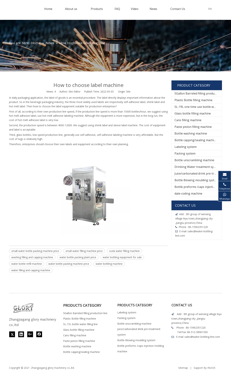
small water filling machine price (84, 251)
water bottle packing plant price (78, 257)
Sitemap (183, 367)
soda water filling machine (124, 251)
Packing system (185, 153)
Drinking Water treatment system (197, 167)
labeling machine (74, 115)
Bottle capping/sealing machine (196, 140)
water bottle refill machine (26, 263)
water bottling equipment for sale (122, 257)
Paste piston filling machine (193, 127)
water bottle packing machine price (68, 263)
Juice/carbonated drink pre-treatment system (198, 173)
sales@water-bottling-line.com (202, 336)
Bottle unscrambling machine (194, 160)
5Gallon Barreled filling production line (198, 93)
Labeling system (186, 147)
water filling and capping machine (30, 270)
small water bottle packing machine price (35, 251)
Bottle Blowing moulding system (196, 180)
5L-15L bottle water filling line (80, 324)
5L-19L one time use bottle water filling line (198, 107)
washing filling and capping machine (32, 257)
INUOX (211, 367)
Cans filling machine (188, 120)
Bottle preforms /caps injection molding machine (198, 187)
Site (128, 91)
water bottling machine (109, 263)
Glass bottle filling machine (193, 113)
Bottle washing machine (191, 133)
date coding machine (188, 193)
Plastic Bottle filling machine (193, 100)
